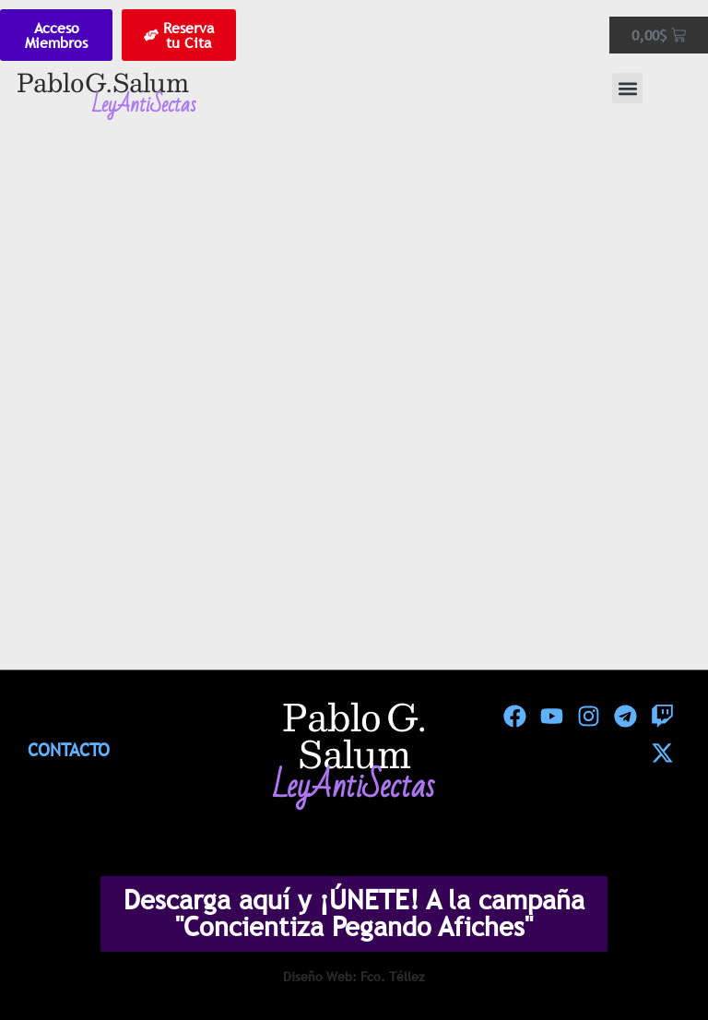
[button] (627, 88)
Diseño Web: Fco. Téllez (354, 976)
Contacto (69, 750)
